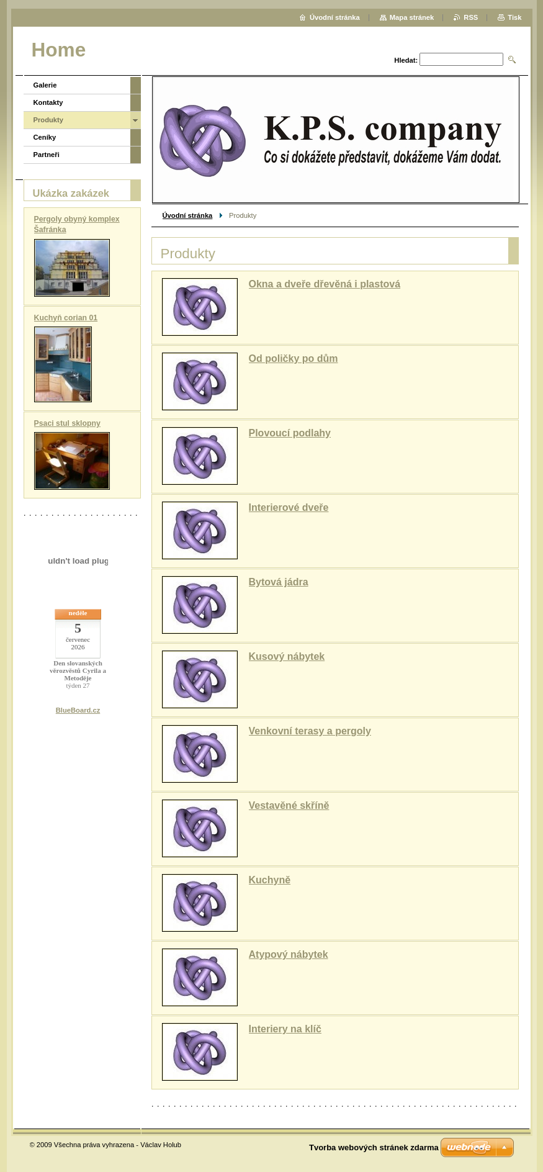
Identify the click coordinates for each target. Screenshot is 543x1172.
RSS (471, 17)
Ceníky (45, 137)
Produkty (49, 120)
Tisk (514, 17)
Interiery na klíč (285, 1029)
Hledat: (406, 60)
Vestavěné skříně (289, 805)
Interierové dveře (289, 507)
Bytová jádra (278, 582)
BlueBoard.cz (78, 710)
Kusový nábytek (287, 656)
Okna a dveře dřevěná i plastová (325, 284)
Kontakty (48, 102)
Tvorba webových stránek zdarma (374, 1147)
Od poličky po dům (293, 358)
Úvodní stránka (188, 215)
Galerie (45, 85)
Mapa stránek (412, 17)
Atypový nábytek (288, 954)
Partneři (47, 154)
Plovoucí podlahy (290, 433)
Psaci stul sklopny (67, 423)
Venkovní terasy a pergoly (310, 731)
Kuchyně (270, 880)
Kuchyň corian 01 (66, 317)
